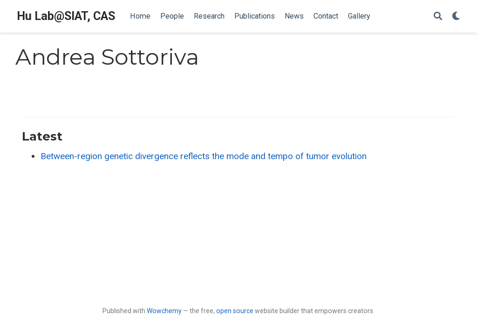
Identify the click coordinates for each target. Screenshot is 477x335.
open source (234, 311)
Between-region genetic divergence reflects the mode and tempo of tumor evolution (204, 156)
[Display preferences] (456, 16)
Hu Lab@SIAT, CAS (66, 16)
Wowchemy (164, 311)
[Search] (438, 16)
